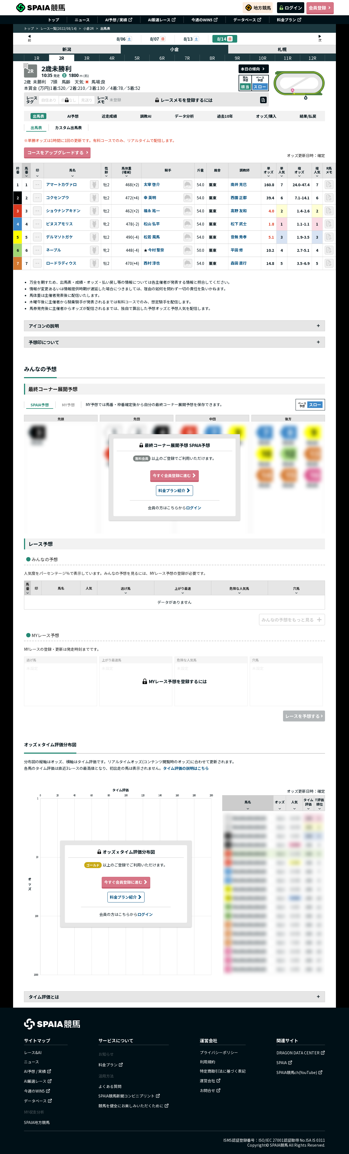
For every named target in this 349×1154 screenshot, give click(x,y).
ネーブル (53, 250)
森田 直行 (239, 263)
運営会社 (210, 1080)
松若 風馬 (152, 237)
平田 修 (237, 250)
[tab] (36, 127)
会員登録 (320, 7)
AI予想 (73, 116)
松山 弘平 (152, 223)
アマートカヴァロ (61, 184)
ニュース (82, 19)
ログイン (290, 7)
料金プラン (289, 19)
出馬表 (38, 116)
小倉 (174, 49)
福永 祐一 (152, 210)
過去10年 (225, 116)
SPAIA (284, 1062)
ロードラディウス (61, 263)
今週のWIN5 (204, 19)
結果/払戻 (307, 116)
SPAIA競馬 (279, 1145)
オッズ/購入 (266, 116)
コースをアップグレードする (57, 152)
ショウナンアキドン (63, 210)
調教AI (146, 116)
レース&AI (32, 1052)
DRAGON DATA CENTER (300, 1053)
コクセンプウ (57, 197)
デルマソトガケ (59, 237)
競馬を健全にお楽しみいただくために (133, 1105)
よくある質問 (109, 1086)
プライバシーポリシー (219, 1052)
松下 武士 (239, 223)
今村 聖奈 (156, 250)
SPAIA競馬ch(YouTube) (299, 1072)
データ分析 (184, 116)
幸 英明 (150, 197)
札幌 (282, 49)
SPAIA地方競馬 (37, 1122)
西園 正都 (239, 197)
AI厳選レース (162, 19)
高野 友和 (239, 210)
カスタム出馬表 (68, 127)
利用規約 (207, 1062)
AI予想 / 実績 (119, 19)
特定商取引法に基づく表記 (223, 1071)
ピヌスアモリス (59, 223)
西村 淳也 (152, 263)
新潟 (67, 49)
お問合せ (210, 1090)
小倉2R (88, 28)
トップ (53, 19)
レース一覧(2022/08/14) (58, 28)
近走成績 (109, 116)
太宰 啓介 (152, 184)
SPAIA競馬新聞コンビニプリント (129, 1096)
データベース (247, 19)
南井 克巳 (239, 184)
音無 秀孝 (239, 237)
